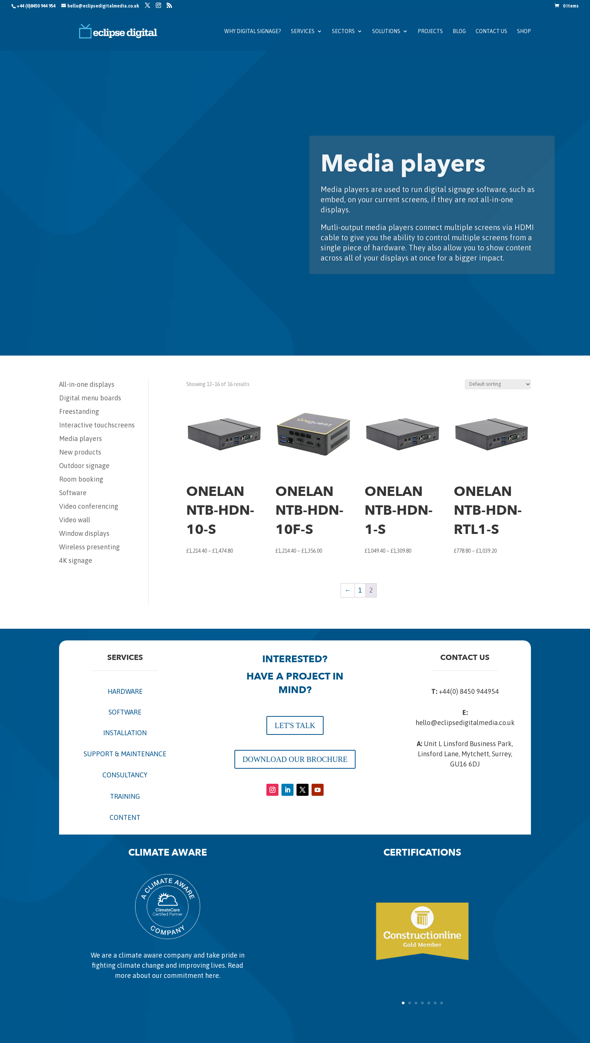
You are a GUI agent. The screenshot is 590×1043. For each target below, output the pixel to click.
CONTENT (124, 817)
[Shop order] (498, 384)
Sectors (343, 31)
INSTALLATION (125, 733)
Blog (459, 31)
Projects (430, 31)
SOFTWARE (124, 712)
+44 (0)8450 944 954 (36, 6)
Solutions (386, 31)
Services (303, 31)
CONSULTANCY (125, 775)
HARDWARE (125, 691)
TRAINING (125, 796)
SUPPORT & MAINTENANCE (125, 754)
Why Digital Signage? (252, 31)
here (212, 975)
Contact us (491, 31)
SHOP (524, 31)
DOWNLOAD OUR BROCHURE (295, 759)
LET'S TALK (295, 725)
